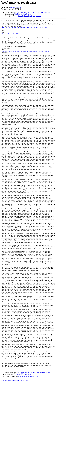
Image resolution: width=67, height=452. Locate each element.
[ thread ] (26, 16)
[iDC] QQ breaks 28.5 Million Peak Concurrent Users (33, 12)
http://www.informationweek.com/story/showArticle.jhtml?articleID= (25, 57)
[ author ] (38, 16)
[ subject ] (32, 16)
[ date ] (20, 16)
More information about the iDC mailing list (14, 450)
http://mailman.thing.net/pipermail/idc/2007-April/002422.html (24, 29)
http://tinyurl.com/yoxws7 (10, 36)
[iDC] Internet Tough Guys (22, 14)
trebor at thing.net (15, 7)
